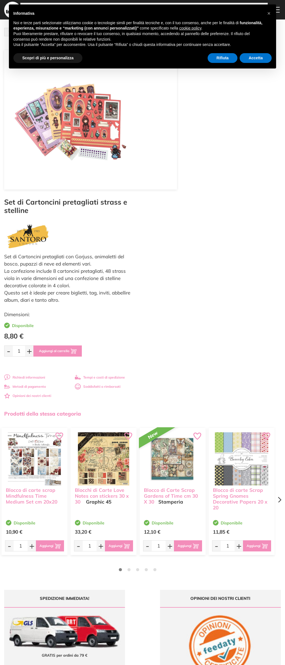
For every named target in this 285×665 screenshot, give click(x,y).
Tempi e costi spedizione (34, 498)
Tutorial (128, 584)
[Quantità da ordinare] (162, 203)
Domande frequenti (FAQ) (185, 575)
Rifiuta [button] (223, 58)
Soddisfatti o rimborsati (241, 239)
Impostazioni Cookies (186, 607)
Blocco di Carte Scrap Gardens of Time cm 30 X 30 (171, 346)
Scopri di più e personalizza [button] (47, 58)
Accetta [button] (256, 58)
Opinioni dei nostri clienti (171, 248)
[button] (268, 13)
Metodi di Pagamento (186, 582)
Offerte (128, 578)
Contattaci (131, 600)
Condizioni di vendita (186, 597)
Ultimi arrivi (132, 573)
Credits (219, 658)
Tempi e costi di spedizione (243, 229)
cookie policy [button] (190, 28)
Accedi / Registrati (137, 595)
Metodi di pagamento (169, 239)
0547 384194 (94, 600)
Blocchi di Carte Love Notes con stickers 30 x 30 (102, 346)
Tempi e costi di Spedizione (182, 589)
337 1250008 (94, 616)
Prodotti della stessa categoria (42, 265)
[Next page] (279, 352)
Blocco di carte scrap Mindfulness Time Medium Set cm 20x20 (31, 346)
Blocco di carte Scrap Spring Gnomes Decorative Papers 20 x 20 (240, 349)
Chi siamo (130, 589)
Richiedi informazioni (168, 229)
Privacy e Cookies (183, 602)
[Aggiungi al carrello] (204, 203)
